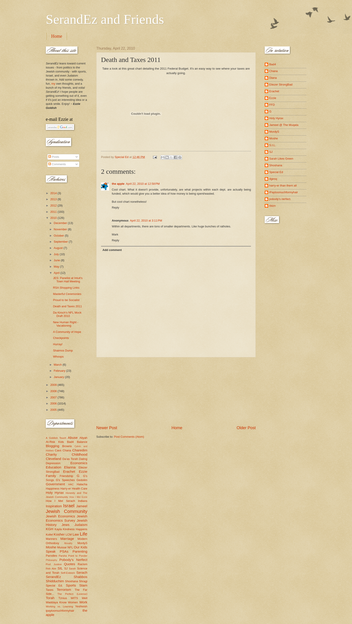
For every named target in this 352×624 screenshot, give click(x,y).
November (61, 229)
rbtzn (272, 205)
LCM (69, 534)
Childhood (79, 454)
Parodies (51, 555)
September (61, 241)
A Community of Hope (67, 332)
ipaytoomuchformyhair (60, 610)
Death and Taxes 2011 (67, 306)
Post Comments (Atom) (129, 436)
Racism (82, 564)
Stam (83, 585)
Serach (81, 572)
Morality (68, 543)
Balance (82, 442)
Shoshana (71, 581)
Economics (79, 463)
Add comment (112, 250)
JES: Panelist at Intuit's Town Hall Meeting (67, 279)
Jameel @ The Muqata (283, 125)
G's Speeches (65, 480)
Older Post (246, 428)
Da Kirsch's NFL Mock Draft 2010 (67, 314)
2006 (53, 403)
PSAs (64, 551)
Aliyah (83, 437)
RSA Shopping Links (66, 287)
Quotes (69, 564)
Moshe (51, 547)
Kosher (59, 534)
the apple (118, 183)
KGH (49, 529)
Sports (71, 585)
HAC (71, 484)
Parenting (80, 551)
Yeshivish (81, 606)
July (56, 254)
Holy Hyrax (55, 492)
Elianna (70, 467)
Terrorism (64, 589)
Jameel (81, 506)
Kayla (58, 529)
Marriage (67, 539)
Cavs (58, 450)
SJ (66, 568)
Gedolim (82, 480)
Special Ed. (54, 585)
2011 (53, 211)
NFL (70, 547)
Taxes (49, 589)
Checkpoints (61, 338)
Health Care (79, 488)
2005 (53, 409)
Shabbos (80, 577)
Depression (53, 463)
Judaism (81, 525)
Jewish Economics (60, 516)
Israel (68, 505)
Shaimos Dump (63, 350)
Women (73, 602)
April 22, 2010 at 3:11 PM (146, 220)
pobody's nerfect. (280, 199)
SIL (60, 568)
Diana (273, 77)
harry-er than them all (283, 185)
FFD (272, 104)
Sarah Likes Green (281, 158)
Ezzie (83, 471)
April (57, 273)
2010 (53, 218)
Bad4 (70, 442)
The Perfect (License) (72, 594)
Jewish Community (66, 511)
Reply (115, 207)
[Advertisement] (176, 391)
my (53, 83)
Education (53, 467)
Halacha (82, 484)
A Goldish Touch (56, 438)
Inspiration (54, 506)
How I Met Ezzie (78, 497)
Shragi (83, 581)
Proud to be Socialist (66, 300)
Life (83, 533)
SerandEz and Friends (105, 19)
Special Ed (276, 172)
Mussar (62, 547)
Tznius (62, 598)
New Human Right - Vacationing (65, 324)
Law (76, 534)
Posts (53, 156)
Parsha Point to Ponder (73, 555)
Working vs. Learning (59, 606)
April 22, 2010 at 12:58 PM (143, 183)
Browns (67, 446)
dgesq (273, 178)
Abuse (73, 437)
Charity (51, 454)
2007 (53, 397)
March (58, 364)
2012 (53, 205)
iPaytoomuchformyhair (283, 192)
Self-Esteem (68, 572)
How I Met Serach (60, 501)
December (61, 223)
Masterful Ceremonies (67, 294)
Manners (51, 539)
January (59, 377)
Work (83, 602)
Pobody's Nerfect (73, 560)
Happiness (52, 488)
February (60, 370)
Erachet (69, 471)
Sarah (72, 568)
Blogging (52, 446)
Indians (82, 501)
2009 (53, 385)
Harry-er (65, 488)
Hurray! (57, 344)
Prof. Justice (54, 564)
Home (56, 36)
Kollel (49, 534)
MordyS (82, 543)
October (59, 235)
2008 (53, 391)
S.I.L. (272, 145)
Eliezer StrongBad (281, 84)
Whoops (58, 356)
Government (55, 484)
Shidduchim (55, 581)
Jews (65, 525)
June (57, 260)
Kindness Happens (75, 529)
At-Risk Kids (55, 442)
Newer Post (106, 428)
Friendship (66, 476)
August (59, 248)
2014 (53, 193)
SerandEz (53, 577)
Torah (50, 598)
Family (51, 476)
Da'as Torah (70, 459)
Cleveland (53, 459)
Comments (57, 164)
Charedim (79, 450)
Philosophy (51, 560)
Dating (83, 459)
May (57, 266)
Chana (67, 450)
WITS (74, 598)
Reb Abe (51, 568)
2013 (53, 199)
